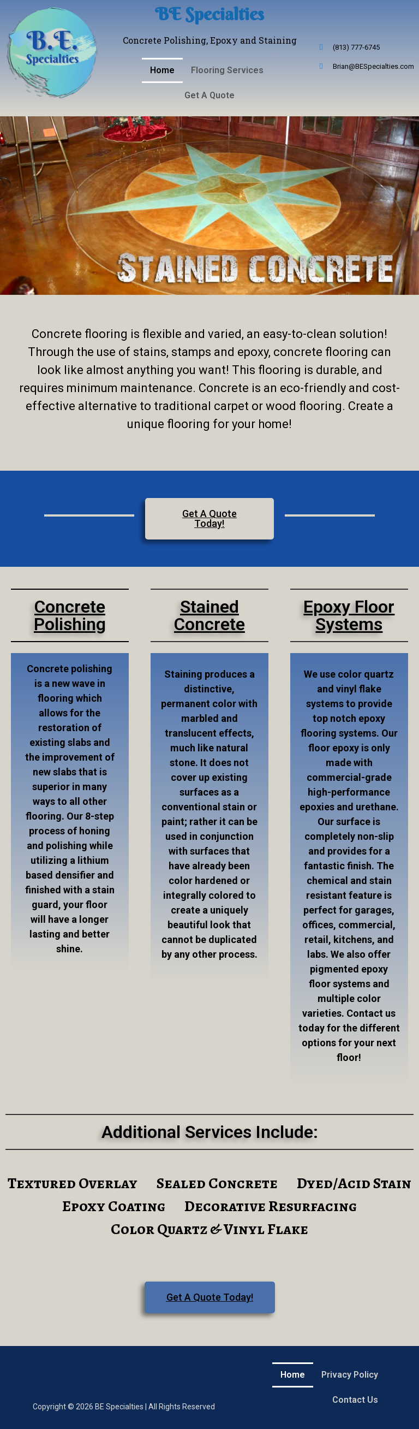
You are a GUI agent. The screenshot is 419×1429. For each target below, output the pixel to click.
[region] (209, 205)
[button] (230, 70)
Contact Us (355, 1400)
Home (162, 70)
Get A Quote (209, 95)
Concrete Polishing (70, 615)
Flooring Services (227, 70)
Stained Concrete (209, 615)
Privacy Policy (349, 1374)
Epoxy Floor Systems (348, 615)
